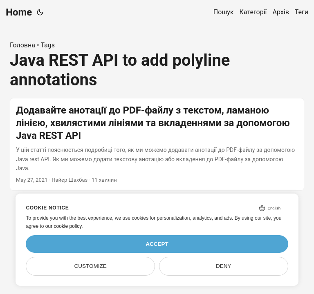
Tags (47, 45)
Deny (223, 266)
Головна (22, 45)
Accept (157, 244)
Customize (90, 266)
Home (19, 12)
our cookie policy (63, 226)
